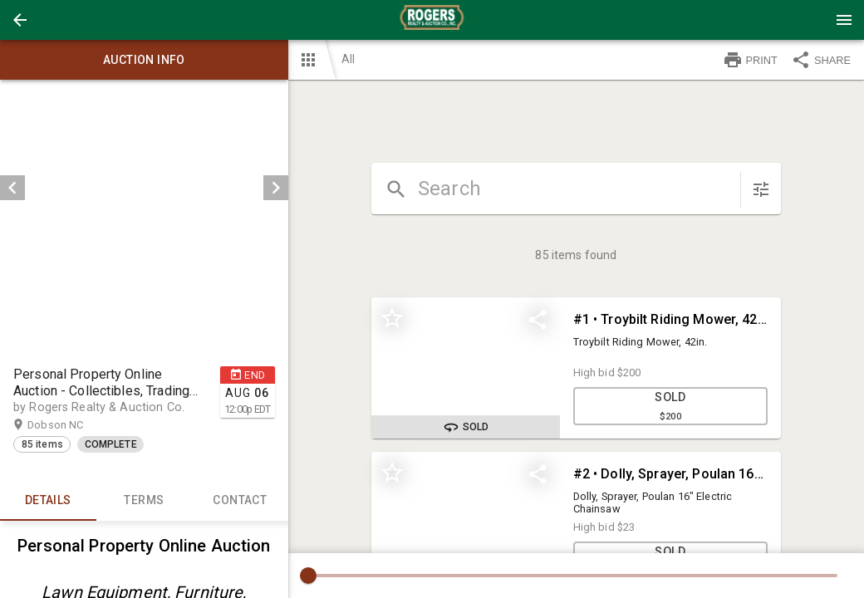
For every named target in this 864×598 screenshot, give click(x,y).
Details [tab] (48, 501)
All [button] (348, 59)
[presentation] (432, 20)
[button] (20, 20)
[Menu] (844, 20)
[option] (144, 188)
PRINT (750, 60)
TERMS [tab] (144, 501)
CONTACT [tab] (240, 501)
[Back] (20, 20)
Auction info (144, 60)
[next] (275, 187)
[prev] (12, 187)
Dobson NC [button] (71, 425)
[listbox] (144, 188)
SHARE (821, 60)
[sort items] (761, 189)
